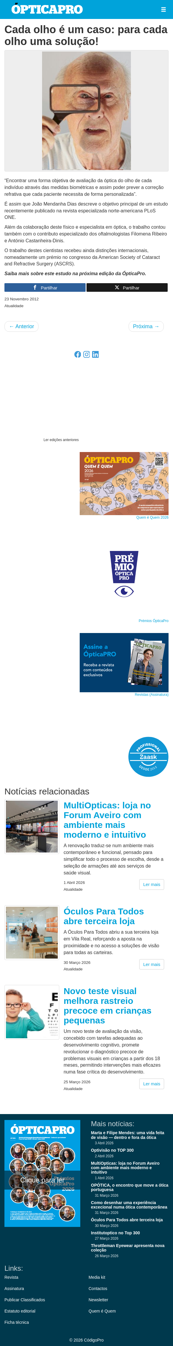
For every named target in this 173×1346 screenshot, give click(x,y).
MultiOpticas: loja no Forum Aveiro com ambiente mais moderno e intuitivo (107, 819)
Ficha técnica (16, 1322)
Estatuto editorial (19, 1311)
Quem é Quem (102, 1311)
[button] (163, 9)
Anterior (21, 326)
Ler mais (151, 884)
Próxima (146, 326)
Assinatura (14, 1288)
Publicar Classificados (24, 1299)
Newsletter (98, 1299)
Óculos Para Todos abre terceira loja (104, 916)
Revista (11, 1277)
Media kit (97, 1277)
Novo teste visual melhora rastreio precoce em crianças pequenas (108, 1005)
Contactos (98, 1288)
